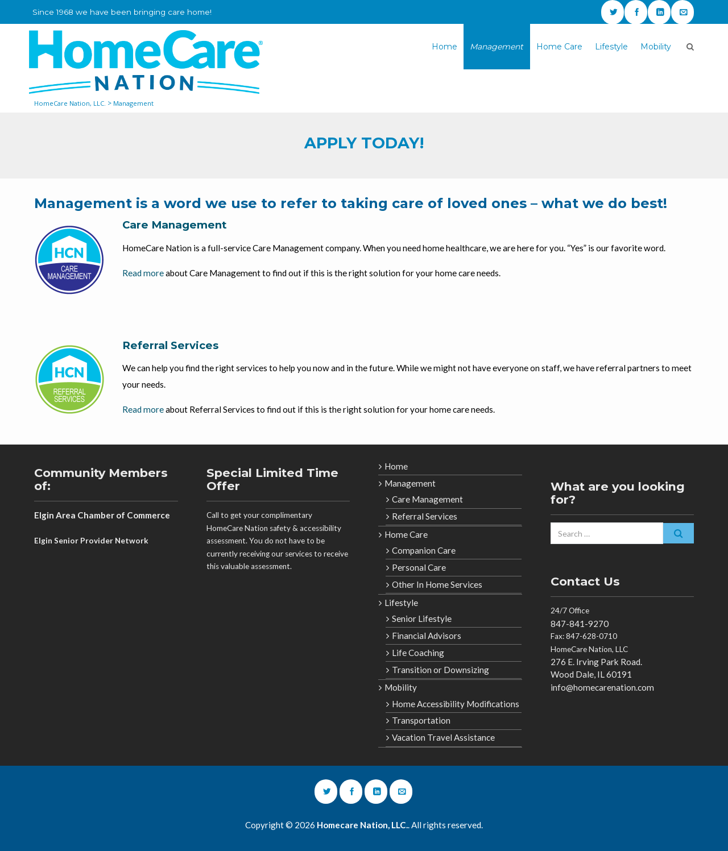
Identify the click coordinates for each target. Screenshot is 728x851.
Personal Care (419, 567)
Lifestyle (611, 46)
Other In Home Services (437, 584)
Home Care (559, 46)
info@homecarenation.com (602, 687)
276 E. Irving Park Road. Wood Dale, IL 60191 (596, 668)
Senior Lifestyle (422, 618)
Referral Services (170, 345)
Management (496, 46)
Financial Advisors (426, 635)
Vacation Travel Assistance (443, 737)
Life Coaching (418, 652)
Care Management (174, 224)
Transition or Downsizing (440, 670)
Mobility (655, 46)
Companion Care (424, 550)
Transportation (421, 720)
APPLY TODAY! (364, 143)
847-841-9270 (580, 623)
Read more (143, 273)
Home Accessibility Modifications (455, 704)
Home (444, 46)
